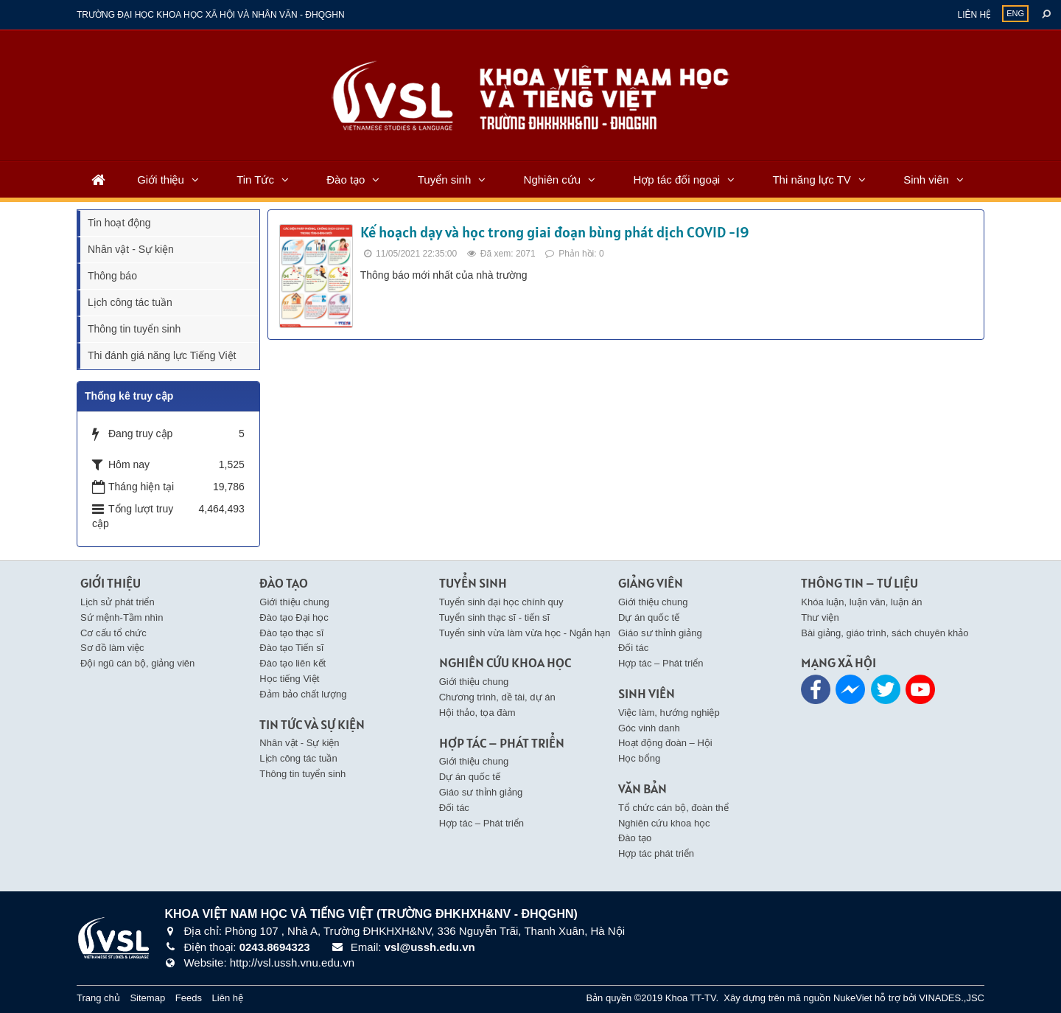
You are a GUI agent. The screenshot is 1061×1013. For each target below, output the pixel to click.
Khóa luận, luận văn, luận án (861, 602)
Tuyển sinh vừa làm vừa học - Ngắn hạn (525, 632)
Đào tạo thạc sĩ (291, 632)
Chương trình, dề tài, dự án (497, 697)
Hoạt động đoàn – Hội (665, 742)
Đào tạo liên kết (292, 663)
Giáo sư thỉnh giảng (481, 792)
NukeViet (852, 997)
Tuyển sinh (444, 179)
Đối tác (454, 807)
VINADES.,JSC (951, 997)
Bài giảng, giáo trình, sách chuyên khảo (884, 632)
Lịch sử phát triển (117, 602)
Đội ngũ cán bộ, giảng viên (137, 663)
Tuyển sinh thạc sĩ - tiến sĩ (494, 617)
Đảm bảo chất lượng (302, 694)
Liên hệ (974, 15)
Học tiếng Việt (289, 678)
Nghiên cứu (552, 179)
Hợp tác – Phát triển (481, 823)
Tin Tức (255, 179)
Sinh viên (926, 179)
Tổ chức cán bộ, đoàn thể (673, 807)
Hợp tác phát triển (656, 853)
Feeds (188, 997)
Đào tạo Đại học (294, 617)
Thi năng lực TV (811, 179)
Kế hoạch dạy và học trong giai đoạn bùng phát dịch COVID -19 (554, 232)
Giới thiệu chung (294, 602)
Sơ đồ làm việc (112, 647)
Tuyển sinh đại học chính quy (501, 602)
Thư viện (819, 617)
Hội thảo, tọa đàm (477, 712)
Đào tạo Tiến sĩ (291, 647)
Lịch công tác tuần (130, 302)
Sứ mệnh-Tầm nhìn (122, 617)
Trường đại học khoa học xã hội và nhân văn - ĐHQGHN (211, 15)
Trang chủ (98, 997)
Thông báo (112, 276)
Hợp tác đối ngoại (676, 179)
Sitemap (147, 997)
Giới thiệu (160, 179)
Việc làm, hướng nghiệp (669, 712)
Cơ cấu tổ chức (113, 632)
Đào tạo (345, 179)
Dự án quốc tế (469, 776)
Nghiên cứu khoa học (664, 823)
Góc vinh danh (649, 728)
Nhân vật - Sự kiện (131, 249)
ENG (1015, 13)
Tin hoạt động (119, 223)
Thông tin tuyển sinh (134, 329)
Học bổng (639, 758)
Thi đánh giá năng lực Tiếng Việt (162, 355)
